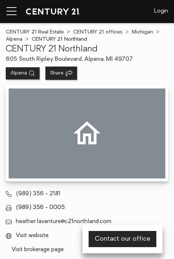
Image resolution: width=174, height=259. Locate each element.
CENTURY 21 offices (97, 32)
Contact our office (122, 239)
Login (161, 11)
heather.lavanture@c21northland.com (63, 221)
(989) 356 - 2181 (38, 194)
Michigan (142, 32)
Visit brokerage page (38, 250)
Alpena (14, 39)
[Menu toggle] (11, 11)
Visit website (32, 235)
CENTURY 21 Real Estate (35, 32)
